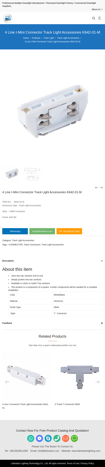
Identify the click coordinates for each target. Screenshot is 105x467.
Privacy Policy (87, 463)
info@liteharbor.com (48, 451)
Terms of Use (73, 463)
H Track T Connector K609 (67, 404)
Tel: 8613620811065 (69, 231)
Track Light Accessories (68, 38)
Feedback (7, 323)
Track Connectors (32, 244)
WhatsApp (15, 231)
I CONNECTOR (15, 244)
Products (36, 38)
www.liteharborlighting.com (86, 451)
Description (8, 261)
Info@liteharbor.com (42, 231)
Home (26, 38)
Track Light (49, 38)
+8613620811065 (18, 451)
